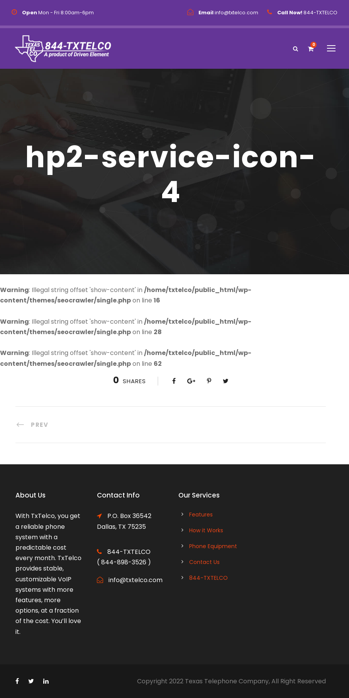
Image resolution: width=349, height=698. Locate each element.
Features (201, 514)
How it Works (206, 530)
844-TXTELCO (208, 578)
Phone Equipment (213, 546)
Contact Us (204, 562)
